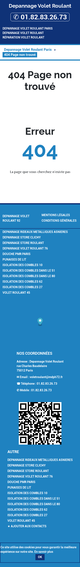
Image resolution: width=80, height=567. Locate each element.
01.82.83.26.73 (47, 383)
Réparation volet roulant (23, 37)
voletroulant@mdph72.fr (46, 377)
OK (40, 557)
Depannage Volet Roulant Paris (28, 28)
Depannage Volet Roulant (23, 33)
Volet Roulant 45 (16, 292)
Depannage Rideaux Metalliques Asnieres (35, 232)
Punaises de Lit (14, 259)
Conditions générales (59, 220)
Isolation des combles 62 (22, 281)
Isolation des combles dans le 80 (29, 276)
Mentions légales (56, 215)
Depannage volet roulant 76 (25, 248)
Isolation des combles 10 (22, 265)
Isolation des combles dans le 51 (29, 270)
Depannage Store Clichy (22, 237)
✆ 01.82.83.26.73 (40, 17)
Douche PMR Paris (17, 254)
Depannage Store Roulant (23, 243)
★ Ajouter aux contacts (27, 526)
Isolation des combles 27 (22, 287)
